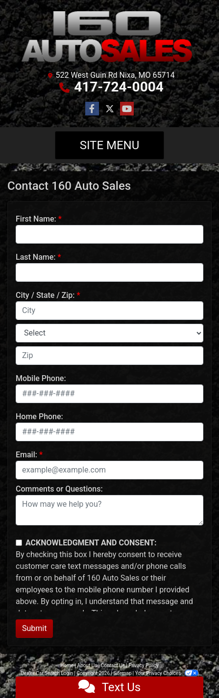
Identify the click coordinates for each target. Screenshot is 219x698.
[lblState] (109, 333)
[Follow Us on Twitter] (110, 109)
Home (66, 665)
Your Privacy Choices (166, 673)
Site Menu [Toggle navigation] (110, 145)
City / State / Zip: (45, 295)
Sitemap (122, 673)
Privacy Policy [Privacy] (143, 665)
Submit (34, 628)
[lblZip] (109, 355)
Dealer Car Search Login (47, 673)
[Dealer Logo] (110, 37)
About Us (87, 665)
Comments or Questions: (59, 489)
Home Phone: (39, 416)
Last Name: (36, 257)
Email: (26, 454)
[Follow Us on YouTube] (127, 109)
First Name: (36, 219)
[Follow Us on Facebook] (92, 109)
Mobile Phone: (41, 378)
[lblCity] (109, 310)
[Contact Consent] (19, 543)
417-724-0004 (119, 87)
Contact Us (113, 665)
